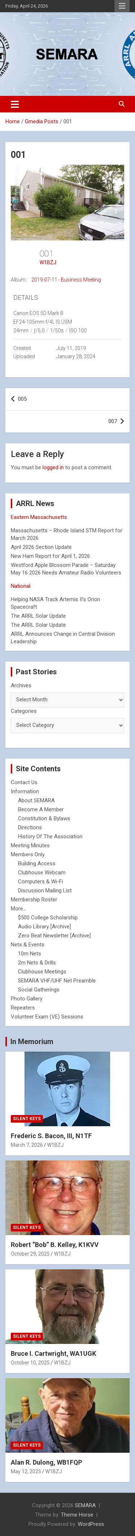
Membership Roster (34, 899)
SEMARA (85, 1505)
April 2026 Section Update (41, 547)
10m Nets (29, 953)
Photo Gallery (26, 998)
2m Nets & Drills (37, 962)
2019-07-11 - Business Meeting (66, 280)
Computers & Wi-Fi (40, 881)
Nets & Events (27, 944)
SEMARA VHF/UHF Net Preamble (57, 980)
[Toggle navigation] (14, 104)
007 (112, 421)
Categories (24, 711)
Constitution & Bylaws (44, 818)
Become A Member (41, 809)
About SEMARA (36, 800)
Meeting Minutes (30, 845)
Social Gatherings (38, 989)
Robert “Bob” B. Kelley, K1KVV (55, 1244)
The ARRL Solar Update (38, 616)
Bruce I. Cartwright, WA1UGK (53, 1353)
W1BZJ (48, 262)
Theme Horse (77, 1514)
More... (18, 908)
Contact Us (24, 782)
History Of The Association (50, 836)
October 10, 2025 (30, 1363)
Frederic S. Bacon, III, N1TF (51, 1136)
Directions (30, 827)
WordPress (91, 1524)
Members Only (28, 854)
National (20, 586)
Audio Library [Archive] (44, 926)
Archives (21, 685)
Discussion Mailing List (45, 890)
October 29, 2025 (30, 1254)
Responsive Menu (122, 6)
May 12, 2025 (26, 1471)
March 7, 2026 (27, 1145)
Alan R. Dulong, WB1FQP (46, 1462)
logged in (53, 467)
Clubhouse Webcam (42, 872)
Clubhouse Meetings (42, 971)
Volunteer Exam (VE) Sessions (47, 1016)
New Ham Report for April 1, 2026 (50, 556)
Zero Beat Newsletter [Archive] (54, 935)
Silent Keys (27, 1118)
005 (22, 399)
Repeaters (23, 1007)
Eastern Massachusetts (39, 517)
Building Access (36, 863)
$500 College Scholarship (48, 917)
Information (25, 791)
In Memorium (31, 1041)
